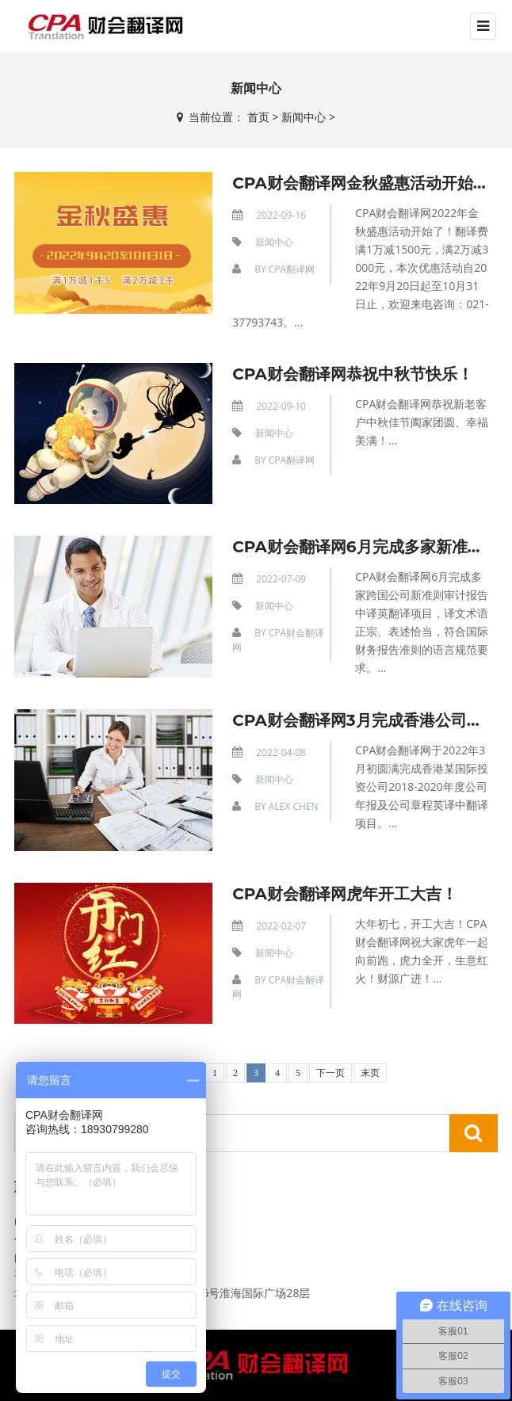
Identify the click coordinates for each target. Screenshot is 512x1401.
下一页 (330, 1072)
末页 (370, 1072)
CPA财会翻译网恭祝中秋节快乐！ (352, 374)
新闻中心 (303, 116)
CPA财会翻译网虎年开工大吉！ (344, 893)
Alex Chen (294, 806)
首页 (258, 116)
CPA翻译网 (292, 269)
